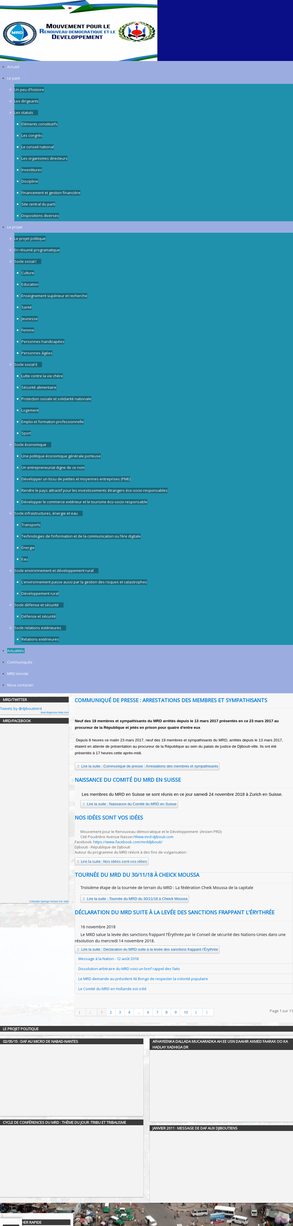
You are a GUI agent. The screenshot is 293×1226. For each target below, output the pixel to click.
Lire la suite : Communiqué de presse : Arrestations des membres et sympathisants (147, 766)
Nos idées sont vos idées (109, 817)
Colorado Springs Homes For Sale (49, 901)
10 (186, 1012)
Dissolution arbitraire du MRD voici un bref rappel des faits (129, 968)
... (138, 1012)
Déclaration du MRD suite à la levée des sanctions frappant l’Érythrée (174, 912)
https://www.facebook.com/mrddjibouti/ (128, 841)
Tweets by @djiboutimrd (21, 708)
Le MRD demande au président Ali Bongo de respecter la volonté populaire (143, 978)
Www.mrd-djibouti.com (153, 836)
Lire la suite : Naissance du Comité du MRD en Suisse (129, 804)
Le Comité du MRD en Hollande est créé (112, 988)
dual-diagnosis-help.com (55, 712)
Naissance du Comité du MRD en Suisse (128, 779)
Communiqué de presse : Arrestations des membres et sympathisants (171, 700)
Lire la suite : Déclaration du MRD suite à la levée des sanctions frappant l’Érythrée (147, 949)
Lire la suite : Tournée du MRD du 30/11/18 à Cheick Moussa (134, 899)
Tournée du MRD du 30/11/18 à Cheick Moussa (137, 874)
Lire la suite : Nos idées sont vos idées (111, 861)
